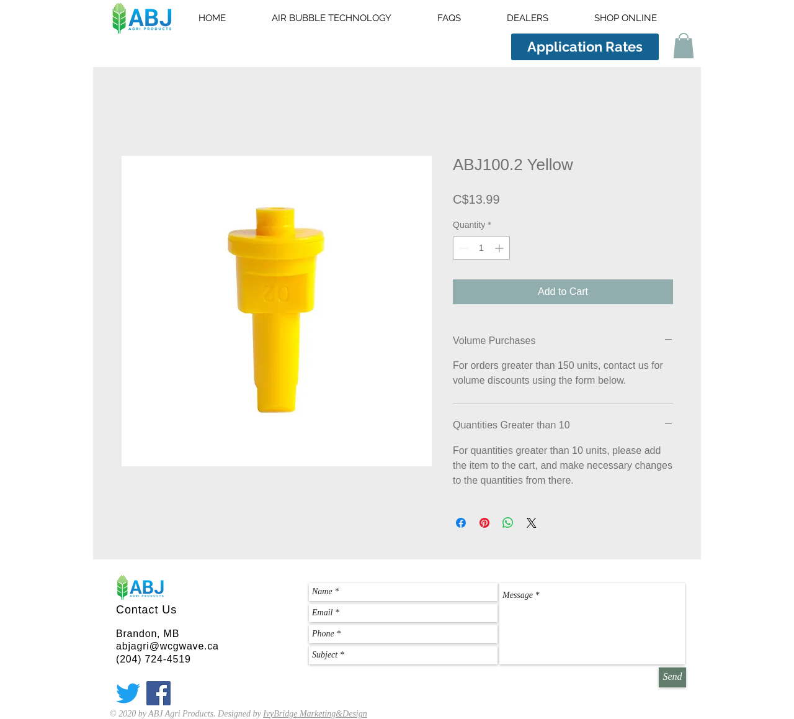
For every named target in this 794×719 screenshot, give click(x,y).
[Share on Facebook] (460, 522)
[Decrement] (462, 248)
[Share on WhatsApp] (508, 522)
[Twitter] (128, 693)
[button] (683, 45)
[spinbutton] (481, 248)
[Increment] (500, 248)
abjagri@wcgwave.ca (167, 646)
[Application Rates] (585, 47)
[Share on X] (531, 522)
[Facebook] (158, 693)
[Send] (672, 677)
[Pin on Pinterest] (484, 522)
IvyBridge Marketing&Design (315, 713)
